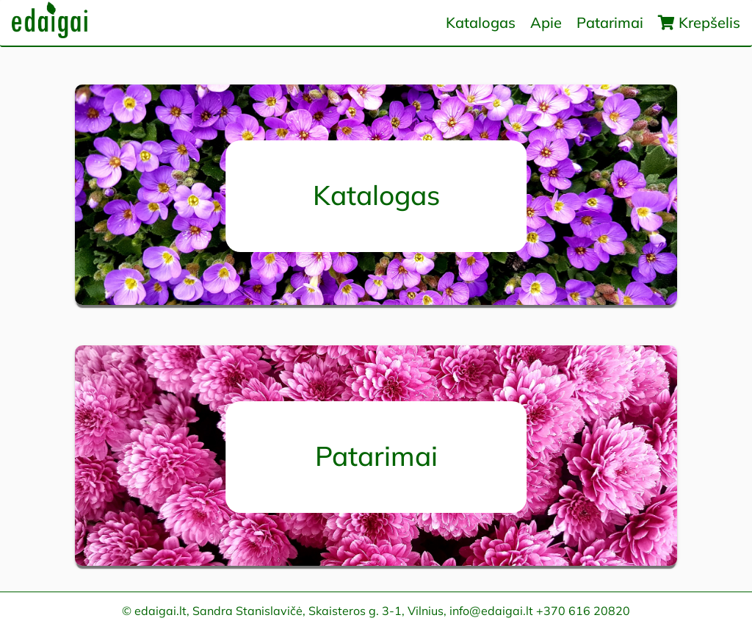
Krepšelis (699, 22)
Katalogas (481, 22)
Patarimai (609, 22)
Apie (546, 22)
